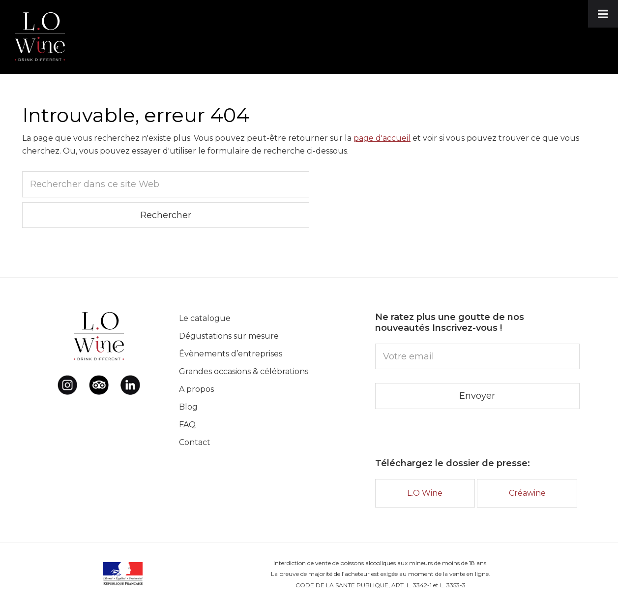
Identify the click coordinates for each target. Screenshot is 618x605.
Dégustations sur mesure (229, 336)
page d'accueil (382, 138)
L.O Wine (424, 493)
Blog (188, 407)
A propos (196, 389)
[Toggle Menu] (603, 14)
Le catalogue (205, 318)
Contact (194, 442)
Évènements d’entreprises (230, 353)
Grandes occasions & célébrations (243, 371)
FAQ (187, 424)
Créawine (527, 493)
